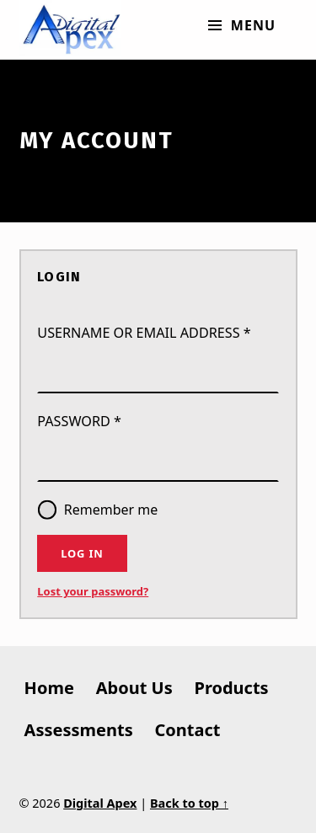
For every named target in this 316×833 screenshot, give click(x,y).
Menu (252, 25)
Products (232, 687)
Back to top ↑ (189, 803)
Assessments (78, 729)
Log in (82, 553)
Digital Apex (100, 803)
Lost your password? (92, 591)
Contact (188, 729)
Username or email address (157, 332)
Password (112, 420)
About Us (134, 687)
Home (49, 687)
